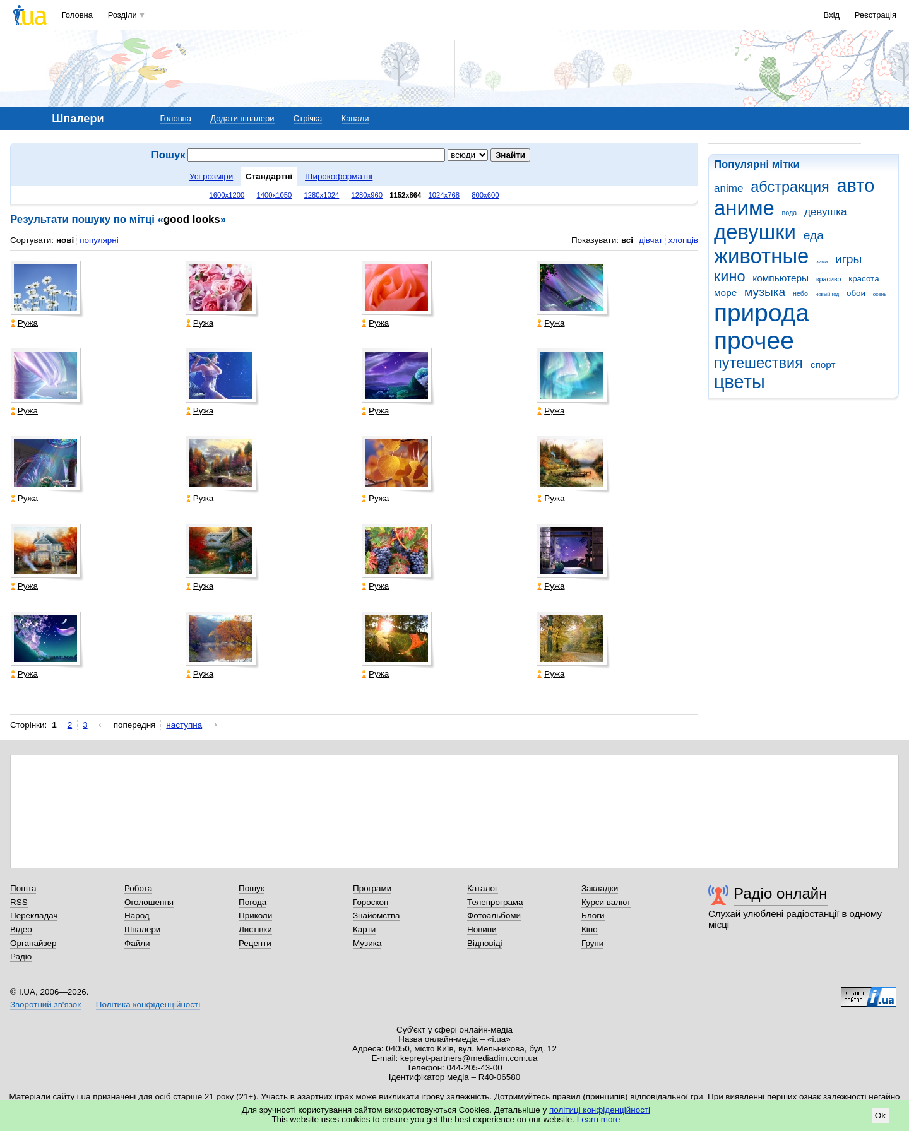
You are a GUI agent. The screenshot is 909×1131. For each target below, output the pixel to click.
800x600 (485, 195)
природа (761, 312)
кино (730, 276)
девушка (825, 212)
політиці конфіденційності (599, 1110)
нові (65, 240)
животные (761, 256)
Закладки (599, 888)
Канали (355, 118)
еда (814, 235)
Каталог (482, 888)
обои (856, 293)
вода (789, 212)
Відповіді (484, 943)
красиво (828, 279)
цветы (739, 382)
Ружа (24, 323)
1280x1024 (321, 195)
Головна (77, 15)
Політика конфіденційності (148, 1004)
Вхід (832, 15)
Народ (137, 915)
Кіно (589, 929)
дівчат (651, 240)
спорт (823, 364)
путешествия (758, 363)
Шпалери (142, 929)
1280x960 (367, 195)
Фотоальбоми (494, 915)
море (725, 292)
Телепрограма (495, 902)
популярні (99, 240)
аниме (744, 208)
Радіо (21, 956)
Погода (252, 902)
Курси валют (606, 902)
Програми (372, 888)
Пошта (23, 888)
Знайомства (376, 915)
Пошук (251, 888)
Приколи (255, 915)
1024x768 (444, 195)
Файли (137, 943)
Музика (367, 943)
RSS (19, 902)
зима (822, 261)
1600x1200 (227, 195)
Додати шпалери (242, 118)
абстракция (790, 187)
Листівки (255, 929)
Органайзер (33, 943)
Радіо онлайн (781, 893)
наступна (184, 725)
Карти (364, 929)
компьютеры (780, 278)
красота (863, 278)
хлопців (683, 240)
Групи (592, 943)
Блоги (593, 915)
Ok (880, 1115)
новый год (827, 294)
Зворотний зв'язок (45, 1004)
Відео (21, 929)
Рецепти (255, 943)
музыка (764, 292)
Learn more (599, 1119)
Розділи (122, 15)
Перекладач (33, 915)
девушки (755, 232)
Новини (482, 929)
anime (728, 188)
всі (627, 240)
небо (800, 293)
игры (848, 259)
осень (880, 294)
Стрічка (308, 118)
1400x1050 (274, 195)
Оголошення (149, 902)
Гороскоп (370, 902)
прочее (754, 340)
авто (856, 185)
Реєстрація (875, 15)
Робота (138, 888)
